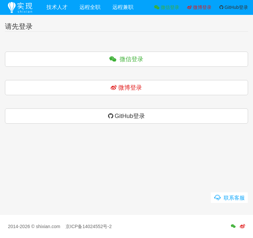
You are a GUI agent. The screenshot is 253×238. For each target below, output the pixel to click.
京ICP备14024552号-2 (89, 226)
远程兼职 (122, 7)
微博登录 (199, 7)
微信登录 (166, 7)
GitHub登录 (233, 7)
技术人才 (57, 7)
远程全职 (89, 7)
